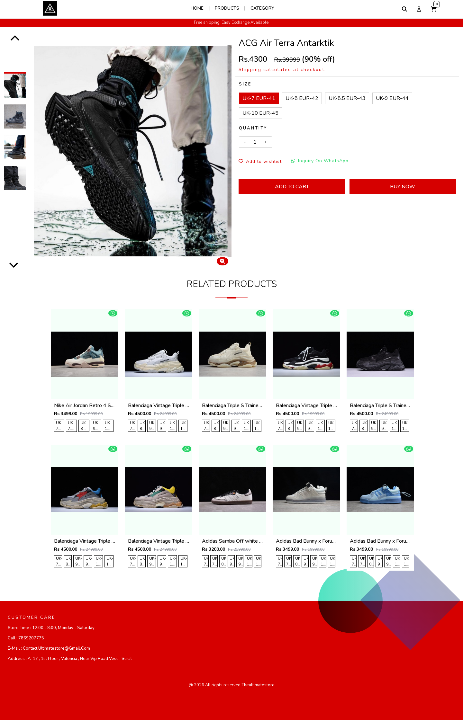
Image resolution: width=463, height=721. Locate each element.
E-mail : (49, 649)
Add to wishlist (260, 161)
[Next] (14, 264)
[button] (433, 9)
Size (245, 84)
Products (227, 8)
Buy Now (402, 186)
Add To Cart (292, 186)
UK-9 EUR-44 (392, 98)
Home (197, 8)
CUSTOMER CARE (31, 618)
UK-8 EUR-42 (302, 98)
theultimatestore (258, 686)
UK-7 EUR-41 (258, 98)
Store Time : (51, 629)
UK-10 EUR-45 (260, 113)
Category (262, 8)
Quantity (253, 128)
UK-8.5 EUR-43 (347, 98)
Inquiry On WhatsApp (320, 161)
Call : (26, 639)
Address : (70, 660)
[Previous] (15, 38)
